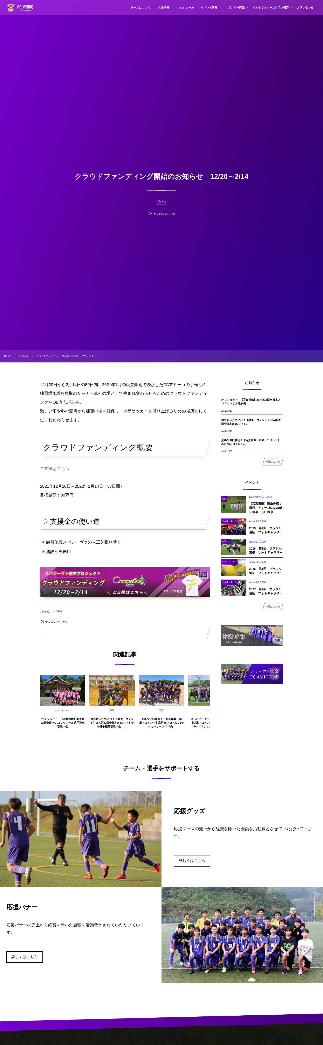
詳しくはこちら (192, 861)
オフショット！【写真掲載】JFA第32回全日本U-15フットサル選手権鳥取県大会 (62, 726)
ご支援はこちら (54, 468)
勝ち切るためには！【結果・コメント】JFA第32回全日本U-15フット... (251, 422)
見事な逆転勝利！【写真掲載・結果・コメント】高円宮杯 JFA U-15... (251, 442)
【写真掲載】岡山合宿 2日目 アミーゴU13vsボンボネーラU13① (265, 511)
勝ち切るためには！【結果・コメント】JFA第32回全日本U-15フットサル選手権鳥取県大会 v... (112, 726)
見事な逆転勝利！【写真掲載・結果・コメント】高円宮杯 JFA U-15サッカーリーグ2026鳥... (161, 726)
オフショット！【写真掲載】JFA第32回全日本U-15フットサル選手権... (251, 401)
